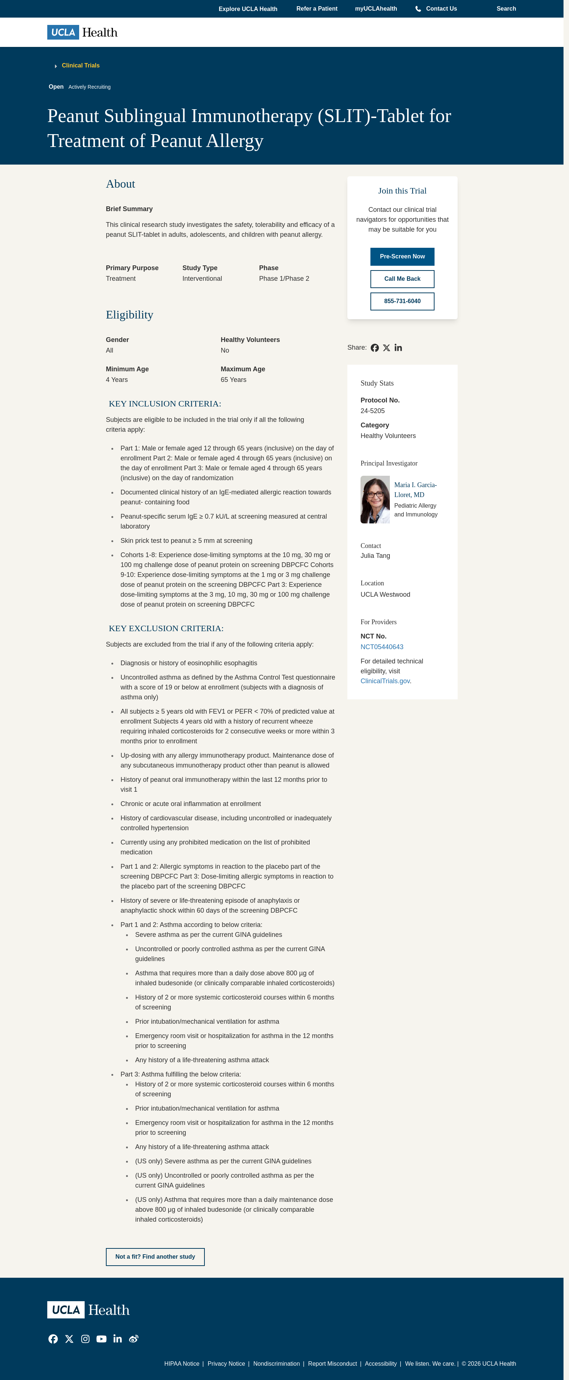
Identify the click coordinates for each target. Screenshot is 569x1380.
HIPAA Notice (182, 1364)
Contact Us (441, 8)
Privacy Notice (226, 1364)
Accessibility (381, 1364)
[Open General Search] (504, 9)
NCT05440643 (382, 647)
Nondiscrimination (276, 1364)
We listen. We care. (430, 1364)
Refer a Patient (316, 8)
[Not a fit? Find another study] (155, 1257)
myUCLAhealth (376, 8)
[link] (375, 348)
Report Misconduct (332, 1364)
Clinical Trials (81, 65)
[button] (249, 9)
